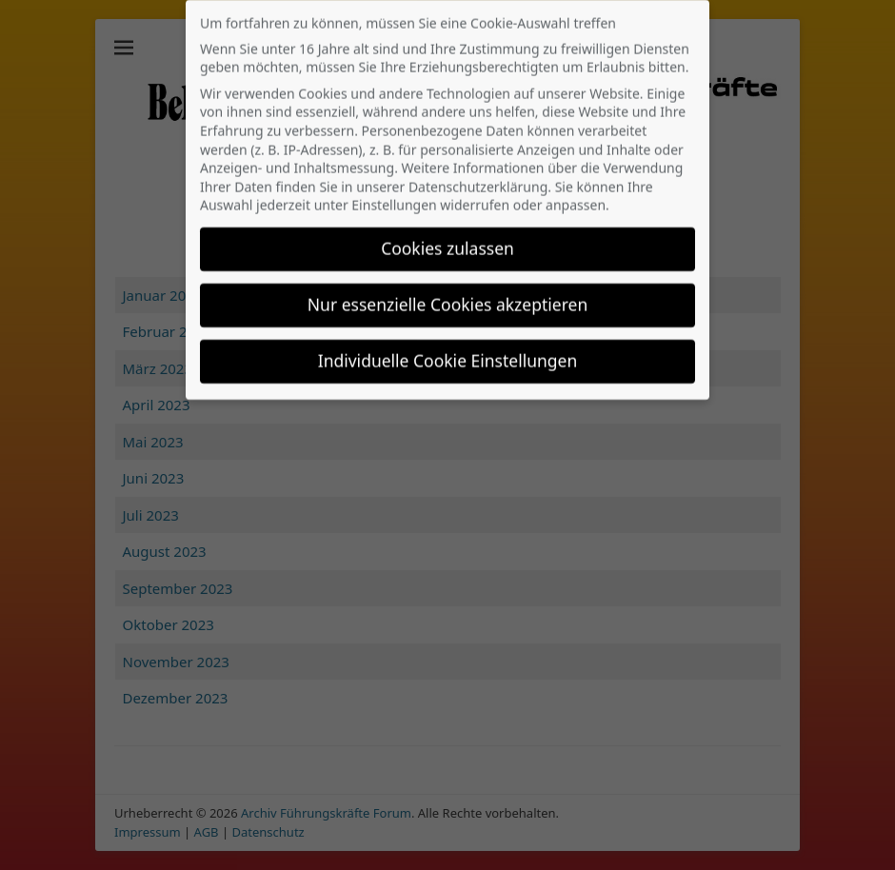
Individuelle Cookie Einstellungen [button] (448, 342)
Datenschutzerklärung (477, 169)
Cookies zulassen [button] (447, 230)
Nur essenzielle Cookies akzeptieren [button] (447, 286)
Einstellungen (393, 187)
